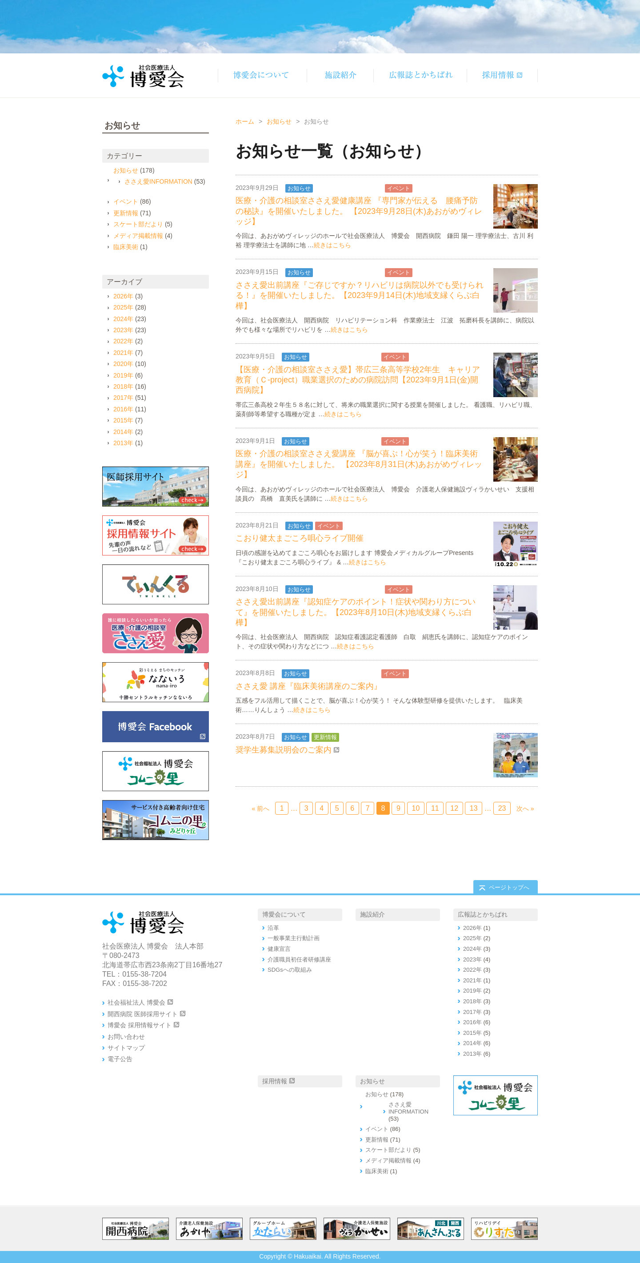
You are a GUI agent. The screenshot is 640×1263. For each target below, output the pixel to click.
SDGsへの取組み (290, 969)
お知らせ (279, 121)
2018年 (123, 386)
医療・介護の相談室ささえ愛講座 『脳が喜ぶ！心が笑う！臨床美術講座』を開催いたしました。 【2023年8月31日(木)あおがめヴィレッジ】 (359, 464)
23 (502, 808)
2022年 (123, 341)
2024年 (123, 318)
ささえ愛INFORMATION (348, 188)
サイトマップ (126, 1047)
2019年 (123, 375)
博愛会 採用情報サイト (140, 1025)
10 (416, 808)
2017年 (123, 397)
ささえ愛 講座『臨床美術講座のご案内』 (309, 686)
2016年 (123, 409)
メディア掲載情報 (138, 235)
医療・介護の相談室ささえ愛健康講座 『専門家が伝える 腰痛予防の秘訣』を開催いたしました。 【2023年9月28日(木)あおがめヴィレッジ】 (359, 211)
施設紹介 (372, 914)
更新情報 (325, 737)
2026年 (123, 296)
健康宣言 (279, 948)
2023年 (123, 330)
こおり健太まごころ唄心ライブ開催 (300, 538)
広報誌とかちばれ (483, 914)
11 (435, 808)
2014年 (123, 431)
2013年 (123, 442)
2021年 (123, 352)
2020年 (123, 363)
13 (474, 808)
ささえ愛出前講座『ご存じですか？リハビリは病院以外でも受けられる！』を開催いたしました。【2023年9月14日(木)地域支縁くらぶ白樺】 (360, 295)
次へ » (525, 808)
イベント (398, 188)
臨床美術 (125, 246)
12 (454, 808)
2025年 (123, 307)
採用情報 (274, 1081)
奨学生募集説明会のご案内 (284, 749)
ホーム (245, 121)
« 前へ (261, 808)
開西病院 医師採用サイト (143, 1014)
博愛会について (284, 914)
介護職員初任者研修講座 (299, 959)
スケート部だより (138, 224)
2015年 (123, 420)
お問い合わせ (126, 1036)
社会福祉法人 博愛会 (136, 1002)
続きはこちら (332, 245)
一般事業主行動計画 (294, 938)
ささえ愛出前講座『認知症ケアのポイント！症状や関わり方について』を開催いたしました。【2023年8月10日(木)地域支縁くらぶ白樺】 (356, 612)
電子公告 (120, 1058)
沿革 (273, 928)
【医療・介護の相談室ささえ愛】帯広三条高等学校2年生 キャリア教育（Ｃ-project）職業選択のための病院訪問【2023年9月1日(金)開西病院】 (358, 380)
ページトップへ (509, 887)
